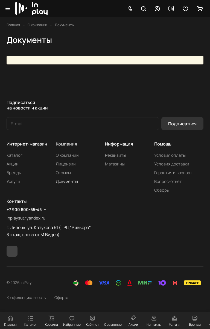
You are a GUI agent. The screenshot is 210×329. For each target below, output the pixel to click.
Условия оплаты (170, 155)
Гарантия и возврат (173, 173)
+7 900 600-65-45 (24, 209)
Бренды (14, 173)
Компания (66, 144)
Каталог (14, 155)
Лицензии (66, 164)
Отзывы (63, 173)
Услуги (13, 181)
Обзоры (162, 190)
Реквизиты (115, 155)
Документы (67, 181)
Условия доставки (171, 164)
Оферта (61, 297)
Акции (13, 164)
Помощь (162, 144)
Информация (119, 144)
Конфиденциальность (26, 297)
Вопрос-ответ (168, 181)
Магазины (115, 164)
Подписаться (182, 124)
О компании (67, 155)
